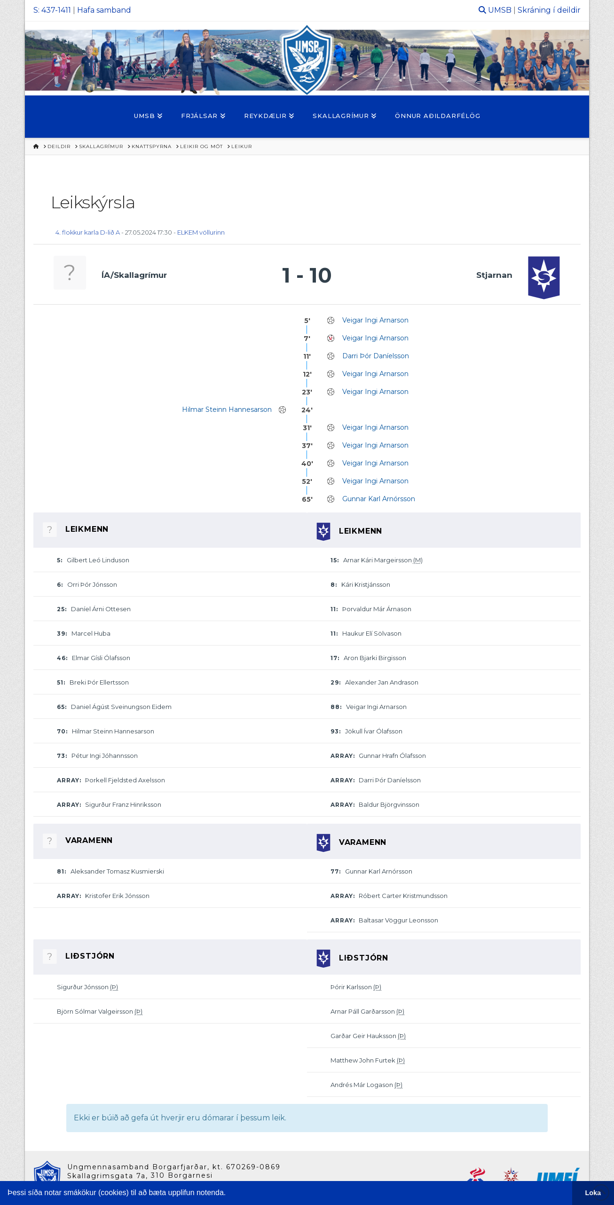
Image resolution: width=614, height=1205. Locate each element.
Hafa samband (104, 10)
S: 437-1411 (52, 10)
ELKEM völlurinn (201, 232)
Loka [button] (593, 1193)
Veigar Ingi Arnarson (375, 320)
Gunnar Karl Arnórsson (378, 499)
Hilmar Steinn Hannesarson (227, 409)
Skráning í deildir (549, 10)
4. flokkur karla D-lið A (87, 232)
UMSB (500, 10)
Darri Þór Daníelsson (375, 356)
